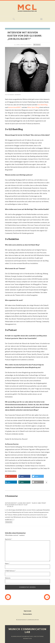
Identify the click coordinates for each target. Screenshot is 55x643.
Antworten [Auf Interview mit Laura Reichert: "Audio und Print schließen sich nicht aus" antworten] (9, 522)
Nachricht (8, 539)
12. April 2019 (19, 44)
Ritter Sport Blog (33, 107)
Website (7, 578)
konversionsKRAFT (14, 107)
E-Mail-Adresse (10, 571)
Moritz (29, 44)
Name (7, 563)
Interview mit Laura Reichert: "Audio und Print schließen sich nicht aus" (25, 504)
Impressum (27, 611)
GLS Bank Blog (43, 105)
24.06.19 (10, 506)
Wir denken (37, 44)
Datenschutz (27, 614)
